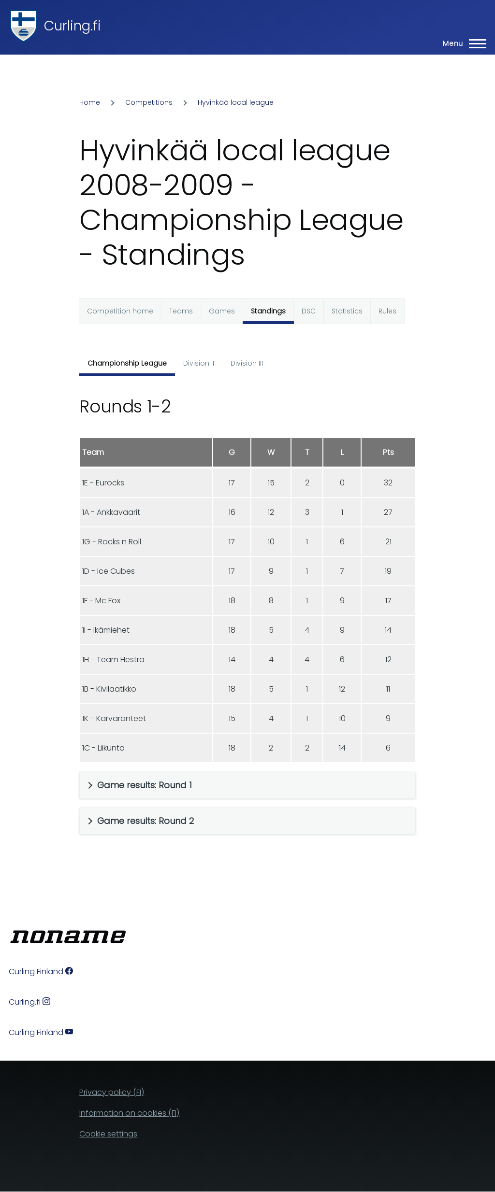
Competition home (120, 311)
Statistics (347, 311)
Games (222, 311)
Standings (268, 311)
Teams (181, 311)
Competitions (149, 102)
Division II (198, 363)
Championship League (127, 363)
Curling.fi (72, 25)
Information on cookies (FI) (129, 1113)
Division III (247, 363)
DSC (309, 311)
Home (89, 102)
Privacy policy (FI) (111, 1092)
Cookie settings (108, 1133)
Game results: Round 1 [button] (144, 785)
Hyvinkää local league (236, 102)
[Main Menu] (461, 43)
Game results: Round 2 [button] (145, 821)
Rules (387, 311)
